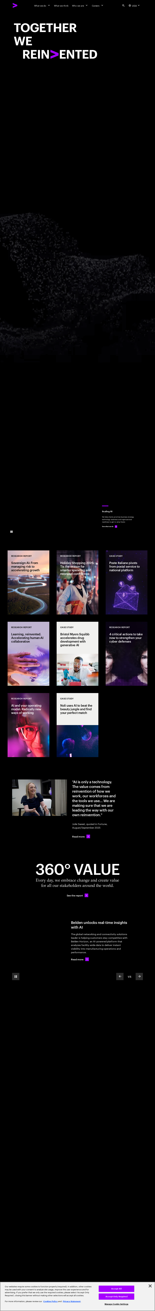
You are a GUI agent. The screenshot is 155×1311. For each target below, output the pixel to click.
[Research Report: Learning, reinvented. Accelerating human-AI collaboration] (28, 654)
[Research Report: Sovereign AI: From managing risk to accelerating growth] (28, 582)
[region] (77, 1296)
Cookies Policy (50, 1301)
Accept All (116, 1289)
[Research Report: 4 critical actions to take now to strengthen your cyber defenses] (126, 654)
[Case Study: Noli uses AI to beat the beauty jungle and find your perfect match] (77, 725)
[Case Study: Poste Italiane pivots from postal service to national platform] (126, 582)
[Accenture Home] (15, 5)
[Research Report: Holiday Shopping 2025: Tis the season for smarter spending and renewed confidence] (77, 582)
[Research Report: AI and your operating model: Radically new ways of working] (28, 725)
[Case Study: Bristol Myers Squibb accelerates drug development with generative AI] (77, 654)
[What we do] (42, 5)
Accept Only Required (116, 1297)
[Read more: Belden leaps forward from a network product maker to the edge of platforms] (80, 959)
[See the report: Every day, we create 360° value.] (77, 895)
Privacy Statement (72, 1301)
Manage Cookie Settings (116, 1304)
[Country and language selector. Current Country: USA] (134, 5)
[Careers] (98, 5)
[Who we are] (80, 5)
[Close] (150, 1286)
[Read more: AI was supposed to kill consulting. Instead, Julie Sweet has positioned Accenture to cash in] (81, 836)
